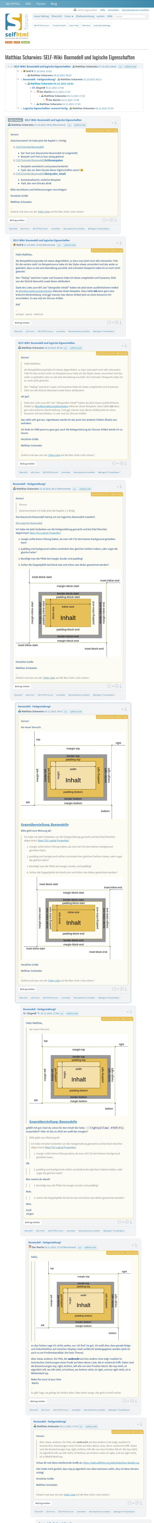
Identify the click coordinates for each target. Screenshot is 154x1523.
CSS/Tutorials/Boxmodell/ (39, 160)
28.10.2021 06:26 (53, 347)
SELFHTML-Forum (41, 25)
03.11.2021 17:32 (69, 1426)
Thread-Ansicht (59, 25)
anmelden (55, 228)
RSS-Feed (86, 25)
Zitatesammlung (85, 16)
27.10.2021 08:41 (43, 124)
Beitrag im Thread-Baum (98, 228)
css (69, 125)
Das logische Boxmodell (29, 523)
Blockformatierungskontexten (35, 291)
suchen (101, 16)
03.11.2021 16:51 (53, 711)
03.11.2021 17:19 (54, 1247)
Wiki (28, 4)
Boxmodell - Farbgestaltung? (29, 484)
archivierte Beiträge (101, 25)
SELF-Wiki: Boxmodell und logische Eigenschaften (53, 120)
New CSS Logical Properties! (45, 533)
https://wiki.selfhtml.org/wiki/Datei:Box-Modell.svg (111, 1462)
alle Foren (25, 228)
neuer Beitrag (41, 16)
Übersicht (56, 16)
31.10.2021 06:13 (48, 488)
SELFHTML (13, 4)
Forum (40, 4)
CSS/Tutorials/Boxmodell (30, 147)
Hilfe (109, 16)
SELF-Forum (15, 120)
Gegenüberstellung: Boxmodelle (45, 824)
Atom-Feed (74, 25)
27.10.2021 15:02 (33, 244)
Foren (68, 16)
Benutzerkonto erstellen (74, 228)
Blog (54, 4)
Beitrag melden (17, 220)
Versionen (59, 124)
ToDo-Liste (44, 211)
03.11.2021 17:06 (50, 1013)
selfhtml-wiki (79, 125)
